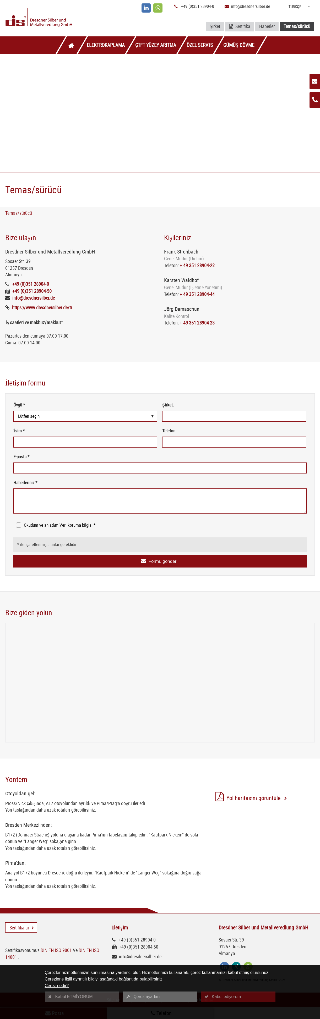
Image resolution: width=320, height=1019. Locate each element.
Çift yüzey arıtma (155, 45)
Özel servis (200, 45)
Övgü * (19, 405)
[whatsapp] (157, 8)
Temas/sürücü (297, 26)
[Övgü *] (85, 416)
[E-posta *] (160, 467)
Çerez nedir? (57, 985)
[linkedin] (146, 8)
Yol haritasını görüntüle (254, 798)
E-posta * (21, 457)
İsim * (19, 431)
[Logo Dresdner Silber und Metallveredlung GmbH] (56, 18)
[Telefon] (234, 442)
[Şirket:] (234, 416)
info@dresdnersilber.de (250, 6)
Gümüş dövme (238, 45)
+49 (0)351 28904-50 (32, 291)
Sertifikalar (19, 927)
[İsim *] (85, 442)
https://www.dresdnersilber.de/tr (42, 307)
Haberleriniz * (25, 483)
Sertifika (239, 26)
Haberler (267, 26)
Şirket (215, 26)
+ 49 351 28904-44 (197, 294)
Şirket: (167, 405)
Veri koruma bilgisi (76, 525)
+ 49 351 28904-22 (197, 265)
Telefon (168, 431)
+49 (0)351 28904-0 (197, 6)
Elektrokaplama (106, 45)
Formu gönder (163, 561)
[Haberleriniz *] (160, 501)
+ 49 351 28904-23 (197, 323)
